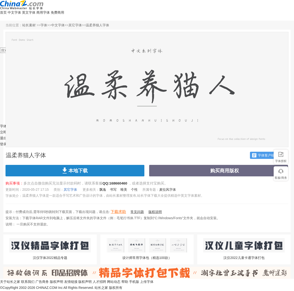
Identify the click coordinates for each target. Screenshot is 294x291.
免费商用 (57, 12)
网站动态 (113, 282)
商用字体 (43, 12)
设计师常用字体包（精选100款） (146, 258)
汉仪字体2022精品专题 (50, 258)
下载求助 (118, 212)
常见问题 (137, 212)
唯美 (123, 189)
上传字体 (146, 282)
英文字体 (28, 12)
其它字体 (75, 25)
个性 (134, 189)
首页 (3, 12)
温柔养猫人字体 (97, 25)
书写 (113, 189)
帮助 (124, 282)
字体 (43, 25)
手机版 (134, 282)
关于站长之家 (10, 282)
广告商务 (42, 282)
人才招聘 (99, 282)
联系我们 (27, 282)
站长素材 (29, 25)
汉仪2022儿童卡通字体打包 (243, 258)
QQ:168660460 (114, 183)
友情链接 (71, 282)
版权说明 (155, 212)
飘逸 (102, 189)
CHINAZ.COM (46, 288)
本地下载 (75, 170)
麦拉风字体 (167, 189)
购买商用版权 (218, 171)
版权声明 (56, 282)
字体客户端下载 (266, 155)
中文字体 (14, 12)
